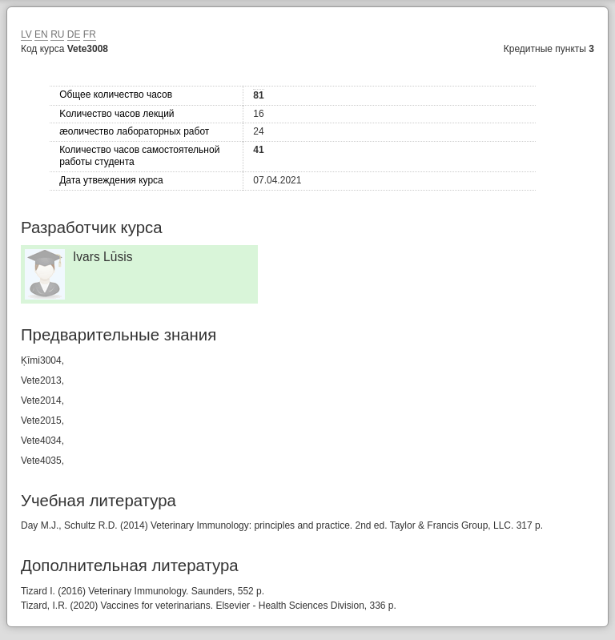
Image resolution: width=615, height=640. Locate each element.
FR (89, 34)
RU (57, 34)
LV (26, 34)
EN (41, 34)
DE (74, 34)
